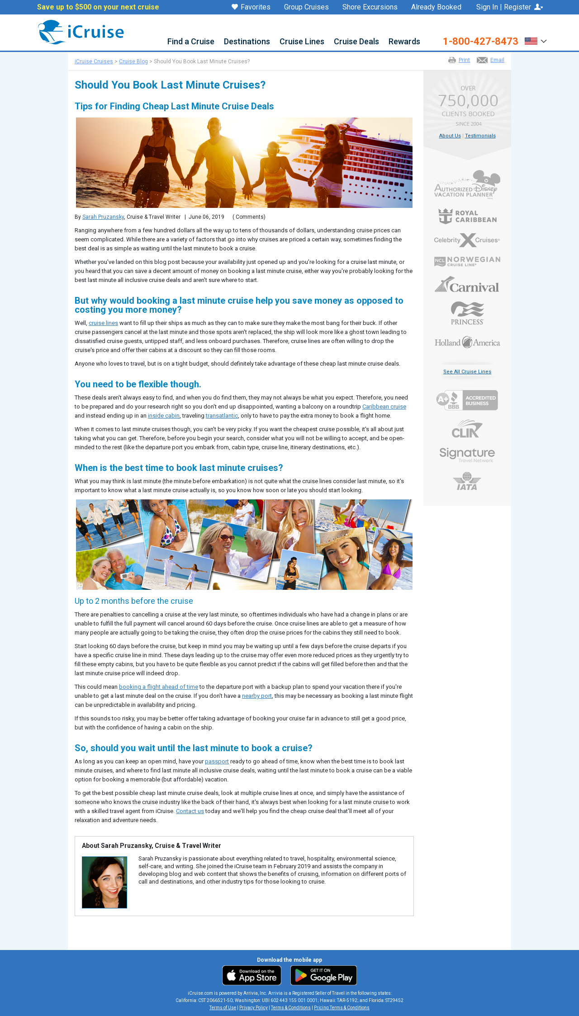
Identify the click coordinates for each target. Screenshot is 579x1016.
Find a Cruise (190, 42)
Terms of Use (222, 1007)
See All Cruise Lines (467, 372)
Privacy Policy (253, 1007)
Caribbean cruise (384, 406)
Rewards (404, 42)
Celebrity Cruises (467, 240)
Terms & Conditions (291, 1007)
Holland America (467, 341)
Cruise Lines (302, 42)
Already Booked (436, 7)
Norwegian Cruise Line (467, 262)
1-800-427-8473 (480, 42)
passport (217, 761)
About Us (450, 136)
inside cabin (164, 415)
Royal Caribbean (467, 216)
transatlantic (222, 415)
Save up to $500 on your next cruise (98, 7)
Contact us (190, 811)
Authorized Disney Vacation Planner (467, 184)
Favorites (251, 8)
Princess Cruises (467, 313)
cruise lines (103, 323)
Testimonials (480, 136)
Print (464, 60)
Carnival (467, 284)
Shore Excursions (370, 7)
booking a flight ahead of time (158, 686)
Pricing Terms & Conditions (342, 1007)
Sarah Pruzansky (103, 217)
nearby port (257, 695)
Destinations (247, 42)
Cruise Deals (356, 42)
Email (497, 60)
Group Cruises (306, 7)
